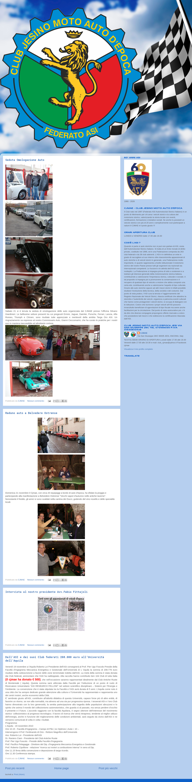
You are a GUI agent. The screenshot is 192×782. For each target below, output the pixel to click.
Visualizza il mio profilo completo (138, 349)
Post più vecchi (108, 768)
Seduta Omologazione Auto (24, 160)
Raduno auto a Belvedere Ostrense (31, 413)
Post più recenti (14, 768)
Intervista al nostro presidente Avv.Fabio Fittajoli (46, 592)
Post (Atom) (19, 774)
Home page (61, 768)
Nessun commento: (36, 401)
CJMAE (143, 333)
